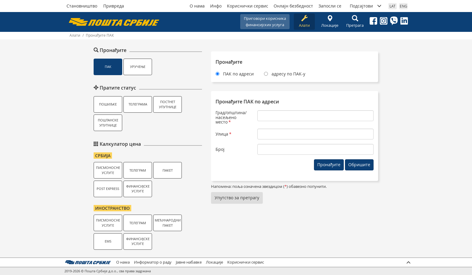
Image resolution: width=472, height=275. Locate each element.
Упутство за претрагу (237, 197)
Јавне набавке (189, 262)
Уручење (137, 66)
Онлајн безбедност (293, 6)
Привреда (113, 6)
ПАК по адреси (238, 74)
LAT (393, 6)
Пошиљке (108, 104)
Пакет (168, 170)
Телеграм (137, 170)
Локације (329, 21)
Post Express (108, 188)
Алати (304, 21)
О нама (197, 6)
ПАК (108, 66)
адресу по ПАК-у (288, 74)
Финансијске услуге (138, 189)
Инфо (216, 6)
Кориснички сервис (247, 6)
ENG (403, 6)
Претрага (355, 21)
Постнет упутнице (167, 104)
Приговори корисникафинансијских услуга (265, 21)
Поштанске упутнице (108, 122)
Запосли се (329, 6)
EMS (108, 241)
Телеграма (138, 104)
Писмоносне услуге (108, 170)
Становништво (82, 6)
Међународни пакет (168, 223)
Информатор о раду (153, 262)
